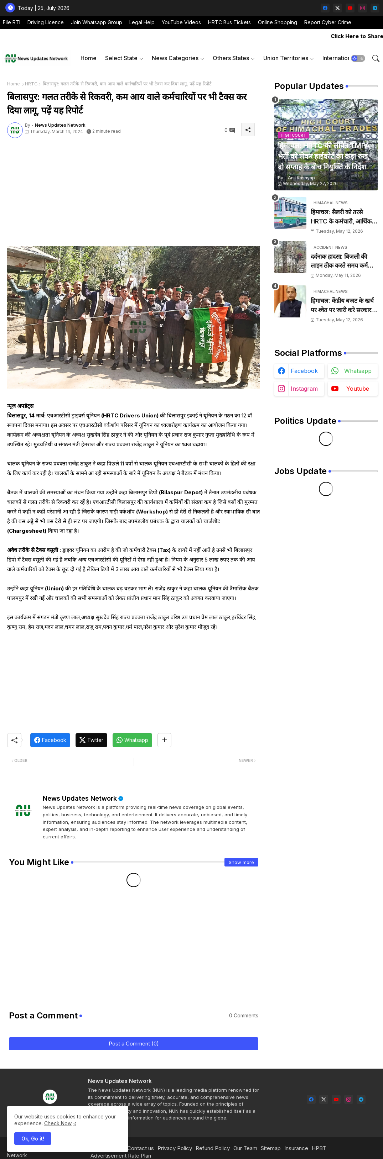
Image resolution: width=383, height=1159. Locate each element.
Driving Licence (45, 22)
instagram (304, 388)
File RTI (11, 22)
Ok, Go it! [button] (32, 1139)
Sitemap (271, 1148)
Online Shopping (277, 22)
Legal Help (142, 22)
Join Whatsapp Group (96, 22)
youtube (357, 388)
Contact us (140, 1148)
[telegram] (375, 8)
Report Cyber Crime (327, 22)
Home (89, 58)
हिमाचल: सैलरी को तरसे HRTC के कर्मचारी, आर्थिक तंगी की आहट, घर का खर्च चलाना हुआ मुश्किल (341, 217)
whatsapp (358, 370)
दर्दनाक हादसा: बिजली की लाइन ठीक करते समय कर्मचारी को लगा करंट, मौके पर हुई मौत (344, 261)
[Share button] (164, 740)
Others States (231, 58)
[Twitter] (91, 740)
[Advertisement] (133, 196)
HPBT (319, 1148)
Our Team (245, 1148)
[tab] (88, 58)
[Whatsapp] (132, 740)
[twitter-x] (337, 8)
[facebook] (325, 8)
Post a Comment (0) (134, 1043)
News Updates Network (80, 798)
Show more (241, 862)
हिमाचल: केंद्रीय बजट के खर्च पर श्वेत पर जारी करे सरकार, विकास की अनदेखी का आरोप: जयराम (343, 306)
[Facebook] (50, 740)
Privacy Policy (174, 1148)
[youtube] (350, 8)
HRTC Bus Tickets (229, 22)
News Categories (175, 58)
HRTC (31, 83)
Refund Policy (213, 1148)
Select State (121, 58)
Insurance (296, 1148)
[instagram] (362, 8)
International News (347, 58)
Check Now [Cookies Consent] (58, 1123)
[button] (358, 58)
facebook (304, 370)
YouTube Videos (181, 22)
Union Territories (285, 58)
